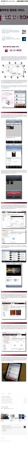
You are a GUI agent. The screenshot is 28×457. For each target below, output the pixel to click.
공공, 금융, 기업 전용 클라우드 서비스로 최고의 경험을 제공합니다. (11, 39)
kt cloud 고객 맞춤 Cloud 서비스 (8, 37)
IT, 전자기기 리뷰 (4, 410)
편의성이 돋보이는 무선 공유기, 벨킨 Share (6, 416)
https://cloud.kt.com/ (5, 36)
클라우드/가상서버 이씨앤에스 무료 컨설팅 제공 (10, 30)
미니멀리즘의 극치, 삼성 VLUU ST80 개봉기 (7, 413)
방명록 (3, 3)
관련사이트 (2, 451)
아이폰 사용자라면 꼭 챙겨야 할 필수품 (6, 414)
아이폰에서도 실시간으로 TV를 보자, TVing (7, 412)
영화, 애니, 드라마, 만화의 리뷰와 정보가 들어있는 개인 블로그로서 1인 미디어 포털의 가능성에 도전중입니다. (12, 442)
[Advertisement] (14, 397)
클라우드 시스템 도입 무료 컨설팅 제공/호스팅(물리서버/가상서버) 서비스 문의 (11, 32)
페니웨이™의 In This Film (6, 439)
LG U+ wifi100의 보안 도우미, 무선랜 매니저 (7, 415)
